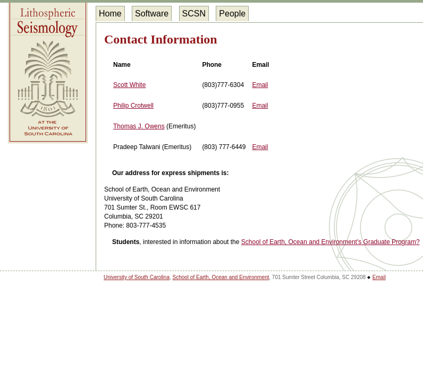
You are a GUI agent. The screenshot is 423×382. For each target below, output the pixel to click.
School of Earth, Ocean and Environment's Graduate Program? (330, 242)
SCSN (194, 13)
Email (260, 85)
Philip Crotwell (133, 105)
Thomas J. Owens (139, 126)
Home (110, 13)
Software (151, 13)
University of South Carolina (137, 277)
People (232, 13)
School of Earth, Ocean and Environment (221, 277)
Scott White (129, 85)
